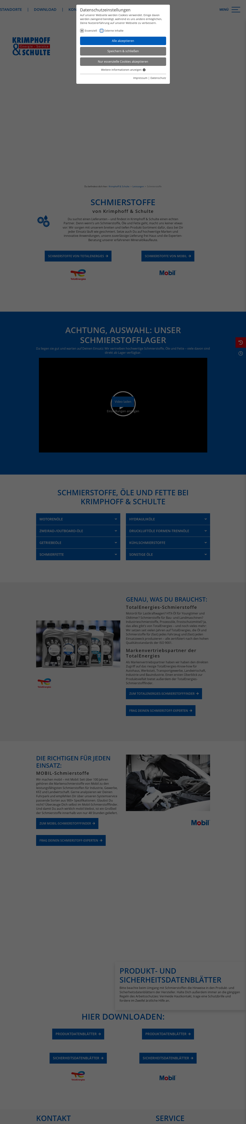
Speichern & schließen (123, 51)
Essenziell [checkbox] (91, 30)
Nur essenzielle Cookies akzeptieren (123, 61)
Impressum (140, 78)
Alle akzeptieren (123, 41)
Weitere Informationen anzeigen (123, 69)
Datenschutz (158, 78)
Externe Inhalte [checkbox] (113, 30)
